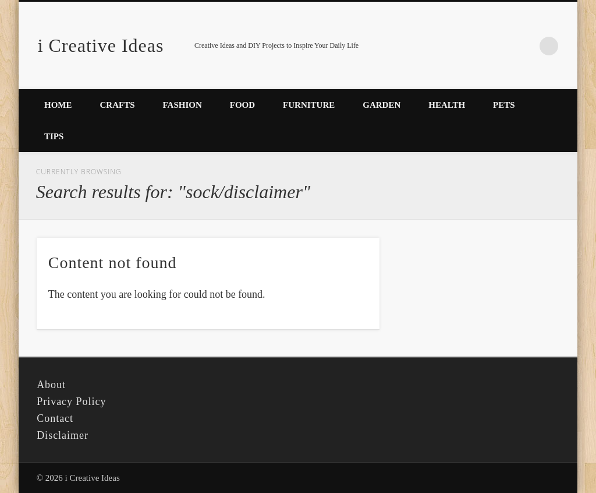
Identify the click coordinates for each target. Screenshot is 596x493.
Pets (504, 105)
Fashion (182, 105)
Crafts (117, 105)
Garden (381, 105)
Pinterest (525, 46)
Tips (53, 136)
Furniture (309, 105)
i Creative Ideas (101, 45)
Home (58, 105)
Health (446, 105)
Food (242, 105)
